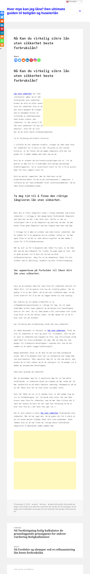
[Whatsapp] (39, 60)
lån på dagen (66, 507)
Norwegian (71, 1)
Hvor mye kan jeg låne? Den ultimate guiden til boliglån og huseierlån (36, 11)
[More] (2, 45)
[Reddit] (23, 60)
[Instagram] (35, 60)
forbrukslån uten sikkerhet (29, 507)
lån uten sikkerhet (48, 509)
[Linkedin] (27, 60)
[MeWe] (2, 33)
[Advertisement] (59, 112)
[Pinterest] (31, 60)
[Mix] (2, 37)
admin (35, 504)
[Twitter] (19, 60)
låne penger (59, 509)
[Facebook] (16, 60)
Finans (43, 504)
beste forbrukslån (56, 504)
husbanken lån (45, 507)
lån (59, 507)
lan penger (36, 509)
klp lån (54, 507)
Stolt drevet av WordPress (24, 569)
